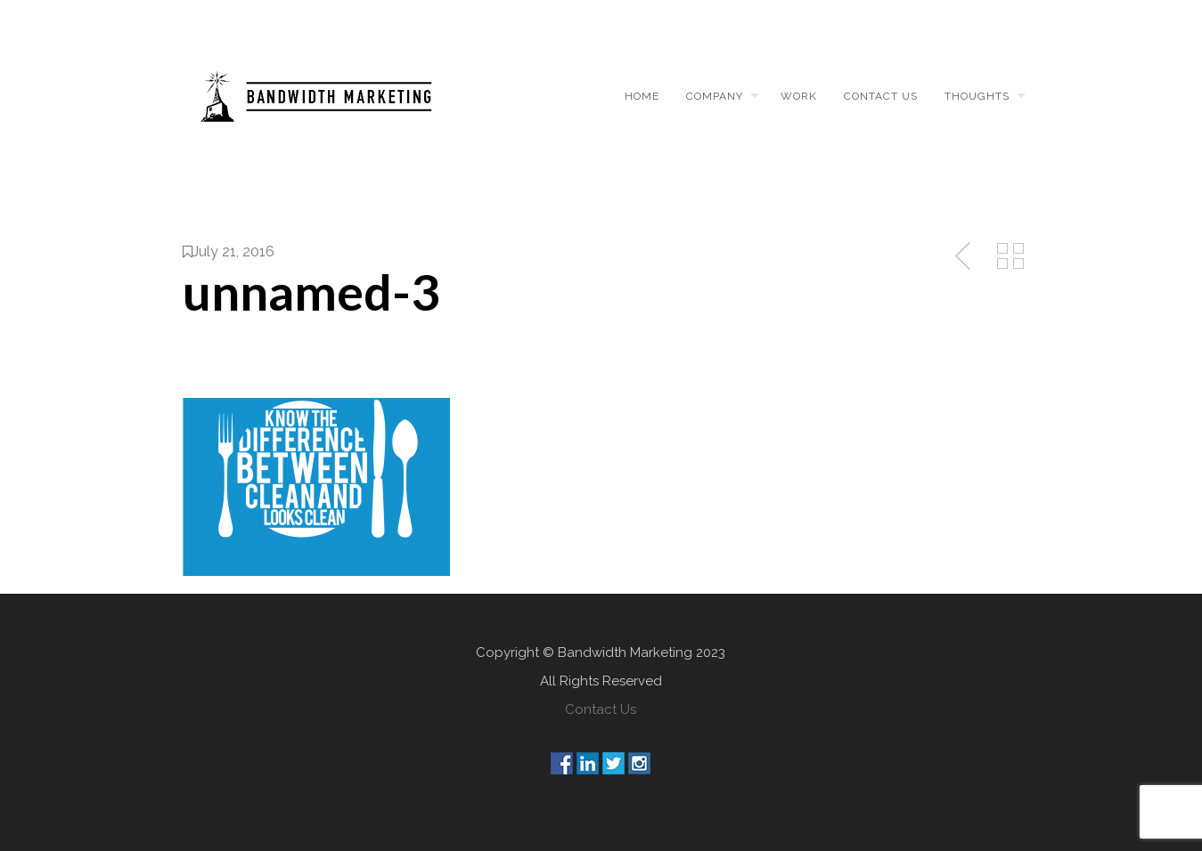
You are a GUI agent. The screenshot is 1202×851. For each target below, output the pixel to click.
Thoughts (977, 96)
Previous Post (964, 256)
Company (714, 96)
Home (642, 96)
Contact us (881, 96)
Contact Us (600, 709)
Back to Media (1010, 256)
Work (799, 96)
